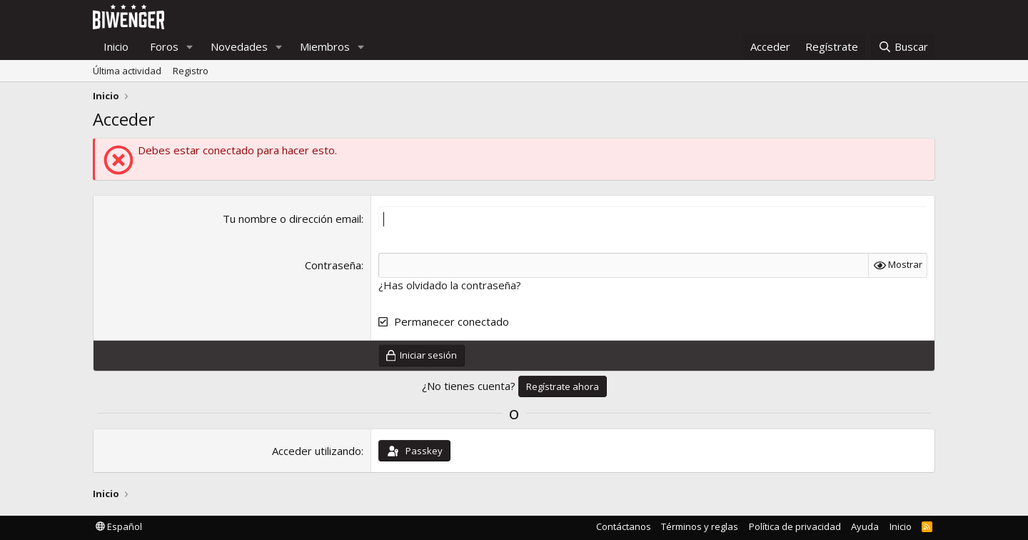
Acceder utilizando (316, 451)
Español (119, 526)
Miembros (325, 46)
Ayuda (865, 526)
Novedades (239, 46)
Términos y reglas (699, 526)
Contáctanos (623, 526)
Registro (190, 70)
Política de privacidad (795, 526)
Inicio (116, 46)
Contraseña (333, 265)
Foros (164, 46)
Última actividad (127, 70)
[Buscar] (903, 47)
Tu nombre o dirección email (292, 218)
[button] (190, 47)
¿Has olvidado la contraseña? (449, 285)
